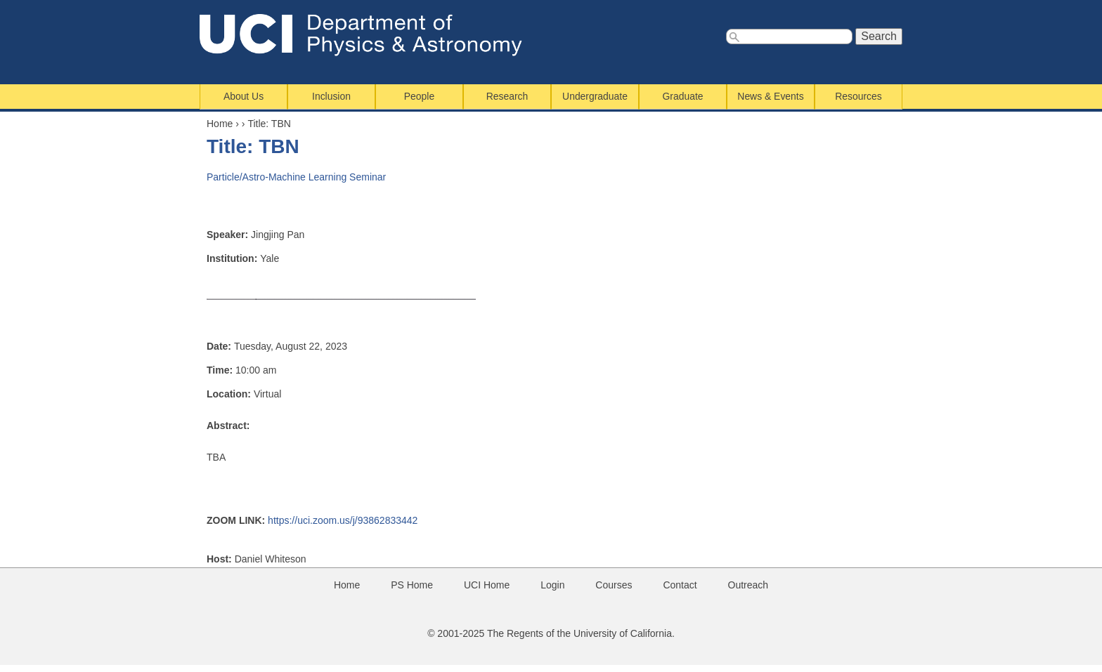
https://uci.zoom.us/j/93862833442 (342, 520)
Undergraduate (595, 96)
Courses (613, 585)
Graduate (683, 96)
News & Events (770, 96)
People (419, 96)
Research (507, 96)
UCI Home (487, 585)
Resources (858, 96)
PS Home (412, 585)
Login (552, 585)
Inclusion (331, 96)
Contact (679, 585)
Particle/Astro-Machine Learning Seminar (296, 177)
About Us (243, 96)
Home (220, 123)
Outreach (748, 585)
